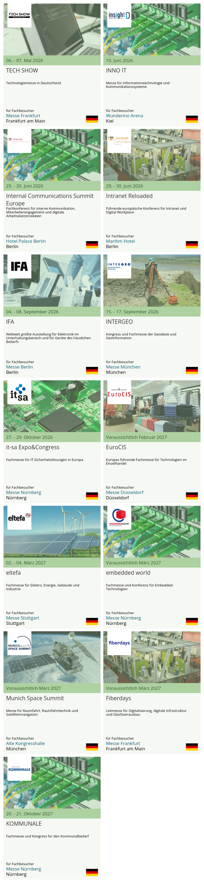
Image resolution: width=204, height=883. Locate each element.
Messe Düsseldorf (124, 492)
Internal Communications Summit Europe (50, 199)
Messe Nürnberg (23, 492)
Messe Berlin (19, 367)
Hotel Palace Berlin (26, 241)
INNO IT (116, 70)
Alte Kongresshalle (25, 743)
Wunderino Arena (124, 115)
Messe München (123, 367)
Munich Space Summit (35, 698)
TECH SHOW (22, 70)
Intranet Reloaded (129, 196)
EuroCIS (116, 447)
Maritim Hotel (120, 241)
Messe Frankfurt (23, 115)
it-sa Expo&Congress (33, 447)
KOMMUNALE (24, 823)
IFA (10, 321)
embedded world (128, 572)
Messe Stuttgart (22, 618)
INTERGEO (119, 321)
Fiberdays (118, 698)
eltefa (13, 572)
